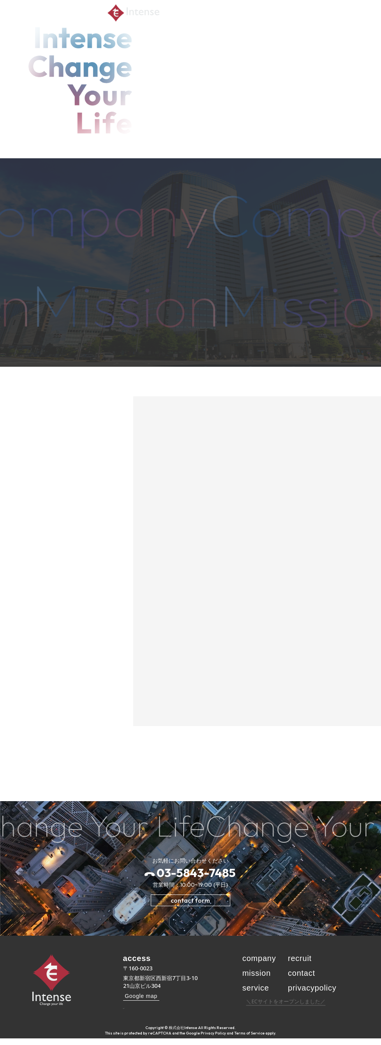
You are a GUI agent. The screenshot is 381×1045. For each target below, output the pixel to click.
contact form (190, 900)
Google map (141, 996)
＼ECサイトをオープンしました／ (286, 1008)
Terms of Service (249, 1039)
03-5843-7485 (196, 872)
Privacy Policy (213, 1039)
